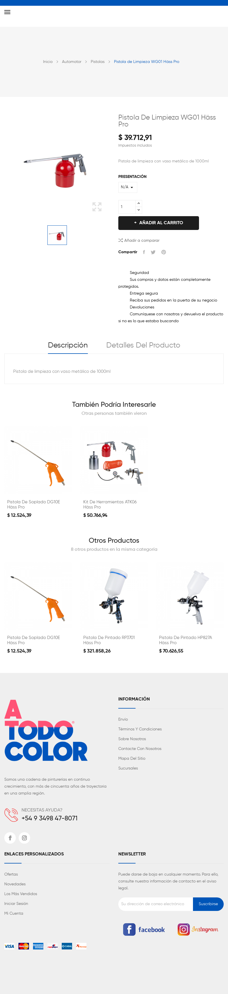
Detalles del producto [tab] (143, 345)
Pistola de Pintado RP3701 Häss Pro (109, 640)
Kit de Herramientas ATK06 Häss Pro (110, 504)
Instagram (24, 838)
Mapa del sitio (131, 759)
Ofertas (11, 874)
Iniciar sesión (16, 904)
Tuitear (153, 252)
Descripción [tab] (68, 345)
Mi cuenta (13, 914)
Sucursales (128, 768)
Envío (123, 719)
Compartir (144, 252)
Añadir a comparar (138, 240)
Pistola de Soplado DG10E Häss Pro (33, 504)
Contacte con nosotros (139, 749)
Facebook (10, 838)
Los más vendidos (20, 894)
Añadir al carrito (160, 223)
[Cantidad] (127, 207)
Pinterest (164, 252)
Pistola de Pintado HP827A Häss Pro (185, 640)
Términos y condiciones (140, 729)
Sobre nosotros (132, 739)
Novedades (15, 884)
